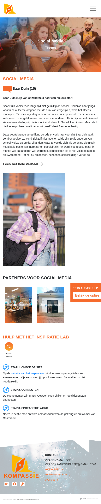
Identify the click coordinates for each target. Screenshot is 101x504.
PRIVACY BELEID (9, 500)
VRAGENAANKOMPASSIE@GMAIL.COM (70, 464)
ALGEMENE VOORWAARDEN (28, 500)
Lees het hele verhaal (23, 164)
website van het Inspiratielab (28, 373)
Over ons (50, 480)
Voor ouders (52, 469)
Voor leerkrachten (56, 475)
